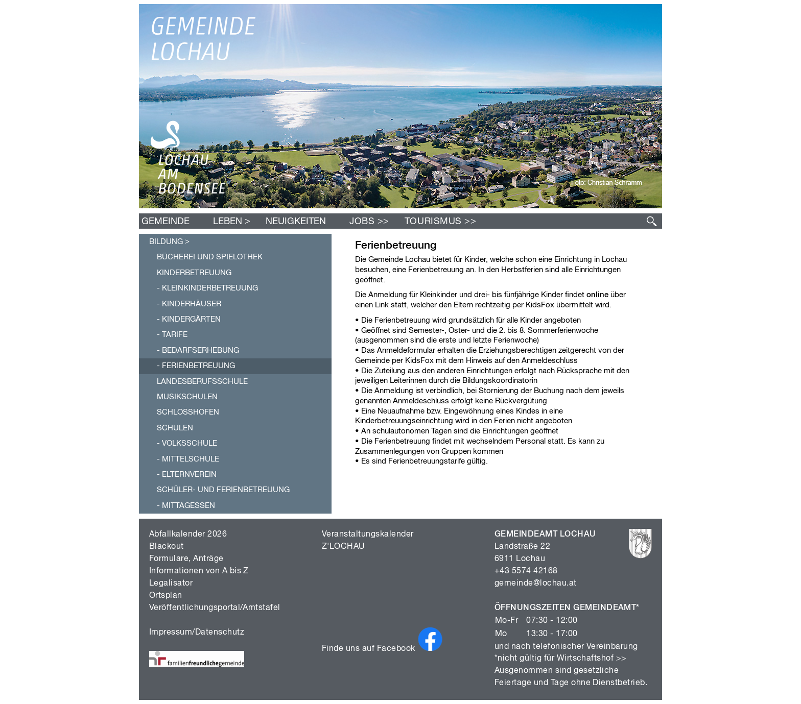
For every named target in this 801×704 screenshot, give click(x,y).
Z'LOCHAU (343, 547)
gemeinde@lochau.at (535, 583)
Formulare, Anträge (186, 559)
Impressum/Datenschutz (196, 632)
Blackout (166, 547)
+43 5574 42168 (526, 571)
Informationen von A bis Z (199, 571)
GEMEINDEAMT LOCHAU (545, 534)
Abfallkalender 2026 (188, 534)
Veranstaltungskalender (368, 534)
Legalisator (171, 583)
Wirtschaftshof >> (592, 658)
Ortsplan (165, 596)
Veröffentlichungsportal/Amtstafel (214, 608)
